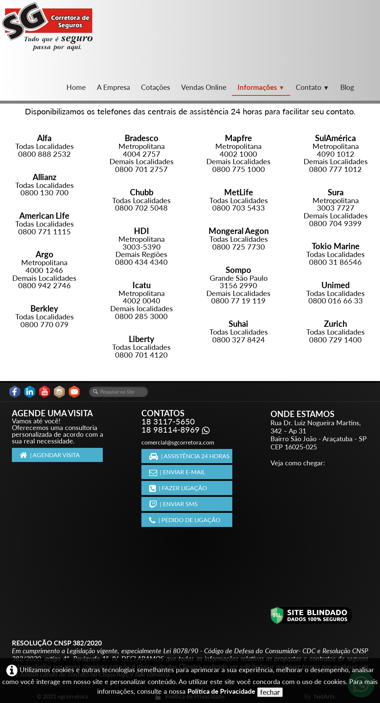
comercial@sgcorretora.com (177, 442)
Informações (261, 87)
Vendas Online (203, 87)
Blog (347, 87)
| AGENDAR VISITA (50, 454)
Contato (312, 87)
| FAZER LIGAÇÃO (178, 487)
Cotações (155, 87)
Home (76, 87)
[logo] (47, 26)
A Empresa (113, 87)
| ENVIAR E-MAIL (177, 471)
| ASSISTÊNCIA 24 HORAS (189, 455)
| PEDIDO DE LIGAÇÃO (184, 519)
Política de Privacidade (221, 691)
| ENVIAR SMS (173, 503)
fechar (270, 692)
